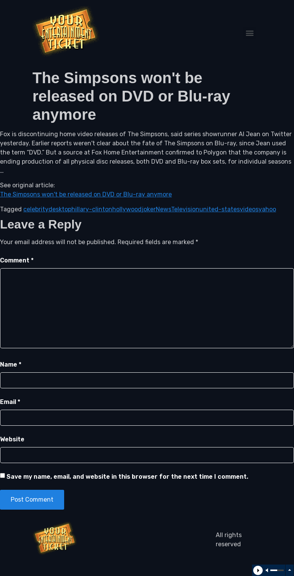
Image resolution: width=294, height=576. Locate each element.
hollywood (127, 209)
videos (249, 209)
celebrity (35, 209)
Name (10, 364)
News (163, 209)
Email (10, 401)
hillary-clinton (91, 209)
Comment (17, 260)
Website (12, 439)
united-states (219, 209)
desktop (59, 209)
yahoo (267, 209)
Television (185, 209)
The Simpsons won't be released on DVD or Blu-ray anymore (86, 194)
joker (149, 209)
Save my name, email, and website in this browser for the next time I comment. (127, 476)
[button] (249, 33)
